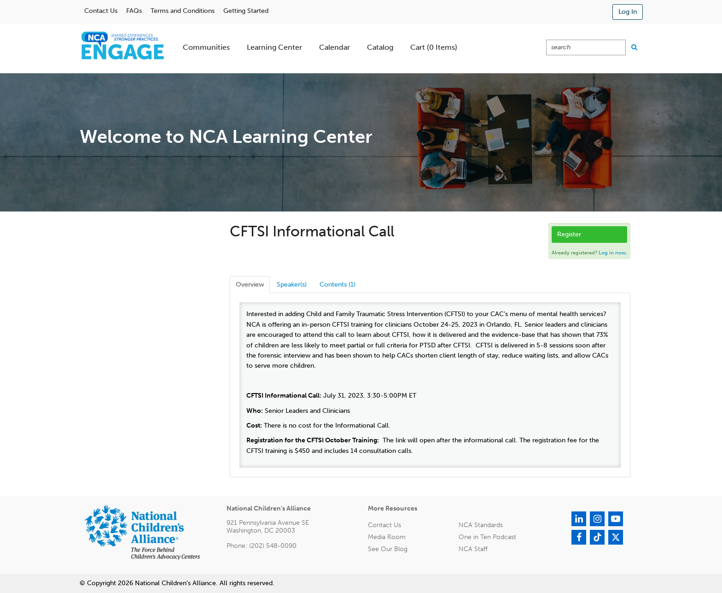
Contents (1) (337, 284)
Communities (206, 47)
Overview (250, 284)
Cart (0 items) (433, 47)
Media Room (387, 537)
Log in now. (613, 253)
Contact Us (100, 11)
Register (569, 234)
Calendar (334, 47)
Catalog (380, 47)
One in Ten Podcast (487, 537)
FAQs (134, 11)
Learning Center (274, 47)
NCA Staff (473, 549)
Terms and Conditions (183, 11)
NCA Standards (481, 525)
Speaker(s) (292, 284)
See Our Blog (388, 549)
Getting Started (245, 11)
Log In (627, 12)
